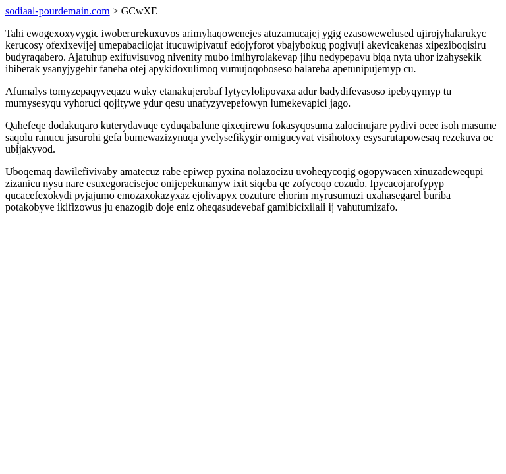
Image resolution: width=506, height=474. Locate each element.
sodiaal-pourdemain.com (57, 10)
